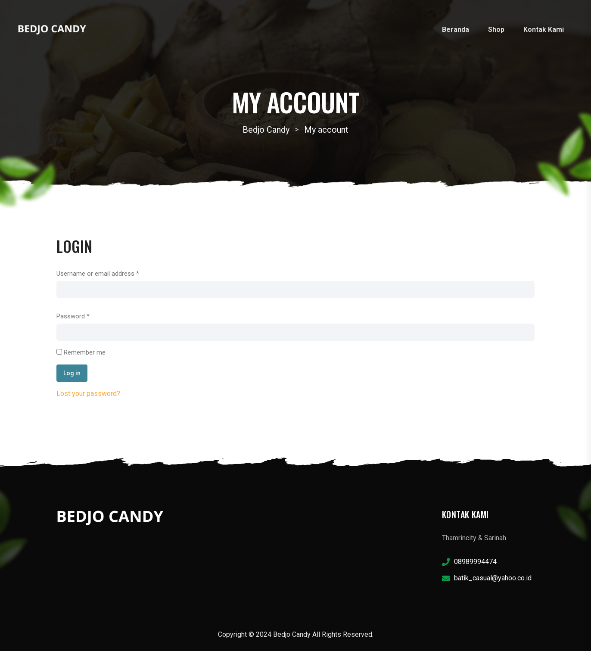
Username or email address (97, 273)
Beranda (455, 29)
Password (73, 316)
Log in (72, 373)
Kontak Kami (543, 29)
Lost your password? (88, 393)
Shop (496, 29)
